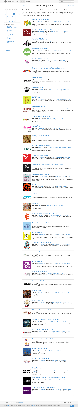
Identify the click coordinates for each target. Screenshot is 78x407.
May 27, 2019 (60, 244)
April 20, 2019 (50, 350)
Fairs (8, 42)
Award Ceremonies (10, 41)
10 (14, 14)
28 (7, 21)
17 (14, 16)
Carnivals (8, 29)
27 (5, 21)
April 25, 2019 (50, 341)
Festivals (22, 1)
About (7, 402)
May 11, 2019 (60, 166)
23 (12, 18)
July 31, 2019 (60, 283)
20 (5, 18)
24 (14, 18)
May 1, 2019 (54, 283)
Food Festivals (9, 39)
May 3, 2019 (54, 263)
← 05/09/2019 (25, 5)
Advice (28, 1)
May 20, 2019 (56, 41)
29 (9, 21)
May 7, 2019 (52, 186)
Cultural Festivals (10, 34)
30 (12, 21)
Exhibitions (9, 26)
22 (9, 18)
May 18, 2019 (59, 99)
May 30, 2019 (60, 302)
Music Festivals (9, 35)
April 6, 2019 (54, 370)
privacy (33, 405)
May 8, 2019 (53, 157)
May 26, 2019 (60, 21)
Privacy (64, 402)
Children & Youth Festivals (12, 27)
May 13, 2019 (55, 118)
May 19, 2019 (56, 60)
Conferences (9, 33)
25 (16, 18)
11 (16, 14)
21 (7, 18)
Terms (60, 402)
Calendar (17, 1)
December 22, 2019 (61, 370)
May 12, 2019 (59, 31)
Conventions (9, 31)
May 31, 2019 (60, 292)
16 (12, 16)
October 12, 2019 (57, 321)
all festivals (8, 50)
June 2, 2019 (60, 263)
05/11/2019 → (71, 5)
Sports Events (9, 38)
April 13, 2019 (54, 360)
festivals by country (10, 48)
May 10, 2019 (54, 21)
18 (16, 16)
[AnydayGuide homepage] (9, 1)
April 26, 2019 (52, 331)
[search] (72, 1)
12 (19, 14)
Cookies (69, 402)
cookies (8, 405)
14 (7, 16)
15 (9, 16)
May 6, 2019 (53, 215)
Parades (8, 37)
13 (5, 16)
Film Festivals (9, 30)
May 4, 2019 (54, 234)
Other (39, 41)
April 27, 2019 (54, 312)
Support (11, 402)
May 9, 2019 (53, 99)
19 (19, 16)
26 (19, 18)
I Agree (71, 405)
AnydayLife (21, 402)
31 (14, 21)
